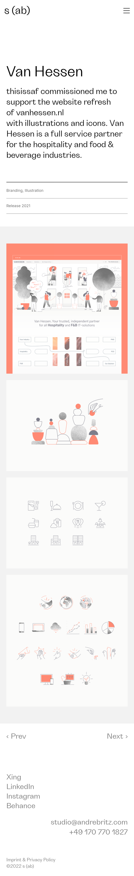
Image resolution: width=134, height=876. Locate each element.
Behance (20, 806)
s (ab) (17, 10)
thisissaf (22, 91)
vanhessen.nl (40, 112)
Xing (13, 777)
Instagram (23, 796)
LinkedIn (20, 787)
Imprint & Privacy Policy (30, 860)
